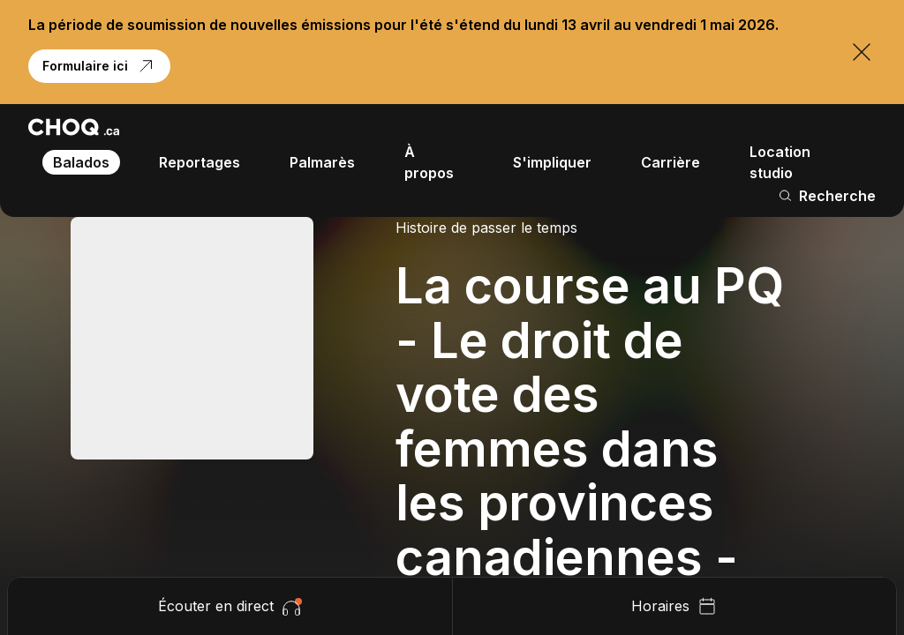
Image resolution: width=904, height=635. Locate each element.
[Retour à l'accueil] (73, 127)
